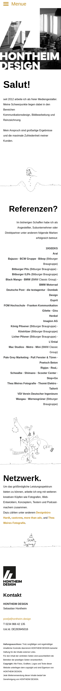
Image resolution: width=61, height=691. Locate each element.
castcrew (17, 517)
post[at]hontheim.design (17, 618)
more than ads (33, 517)
